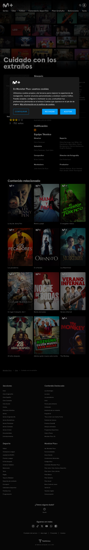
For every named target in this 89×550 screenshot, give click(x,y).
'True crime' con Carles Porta (53, 417)
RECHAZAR (50, 111)
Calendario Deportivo (9, 487)
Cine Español (7, 397)
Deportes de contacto (9, 481)
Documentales (7, 433)
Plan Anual (47, 481)
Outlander (47, 407)
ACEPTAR (68, 111)
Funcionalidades (49, 451)
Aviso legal (44, 533)
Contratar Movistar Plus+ (52, 465)
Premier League (8, 458)
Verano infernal (66, 312)
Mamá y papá (39, 223)
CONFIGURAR (21, 111)
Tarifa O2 (47, 487)
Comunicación (49, 494)
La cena (46, 394)
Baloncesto (73, 11)
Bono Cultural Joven (50, 484)
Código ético (48, 461)
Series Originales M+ (9, 417)
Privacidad (53, 533)
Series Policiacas (8, 423)
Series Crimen (7, 430)
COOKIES (62, 533)
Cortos (5, 407)
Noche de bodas (40, 312)
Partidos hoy (7, 491)
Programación (7, 494)
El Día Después (7, 461)
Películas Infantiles (8, 410)
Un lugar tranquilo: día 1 (16, 312)
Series (5, 11)
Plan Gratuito (58, 11)
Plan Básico (48, 474)
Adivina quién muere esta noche (46, 356)
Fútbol (22, 11)
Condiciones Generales (51, 458)
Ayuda (44, 510)
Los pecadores (13, 268)
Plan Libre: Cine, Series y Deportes (55, 468)
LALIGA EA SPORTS (8, 455)
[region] (44, 98)
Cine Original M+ (8, 394)
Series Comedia (8, 426)
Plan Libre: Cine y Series (52, 471)
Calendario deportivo (38, 11)
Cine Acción (6, 404)
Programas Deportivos (51, 430)
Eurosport (6, 484)
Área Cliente (48, 455)
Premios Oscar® (49, 423)
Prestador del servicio (30, 533)
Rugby (4, 474)
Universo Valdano (8, 465)
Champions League (9, 451)
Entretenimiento (8, 436)
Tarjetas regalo (49, 491)
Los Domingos (48, 390)
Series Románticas (8, 420)
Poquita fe (47, 413)
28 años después (14, 356)
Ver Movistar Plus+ (50, 448)
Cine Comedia (7, 400)
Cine (14, 11)
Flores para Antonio (50, 404)
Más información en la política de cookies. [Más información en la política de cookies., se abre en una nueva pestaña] (37, 104)
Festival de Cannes (50, 420)
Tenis (84, 11)
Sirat (45, 400)
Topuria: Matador (8, 478)
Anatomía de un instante (52, 410)
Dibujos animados (50, 426)
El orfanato (38, 268)
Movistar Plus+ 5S (49, 436)
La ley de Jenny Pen (15, 223)
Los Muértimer (65, 268)
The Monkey (64, 356)
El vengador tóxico (67, 223)
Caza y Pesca (48, 433)
